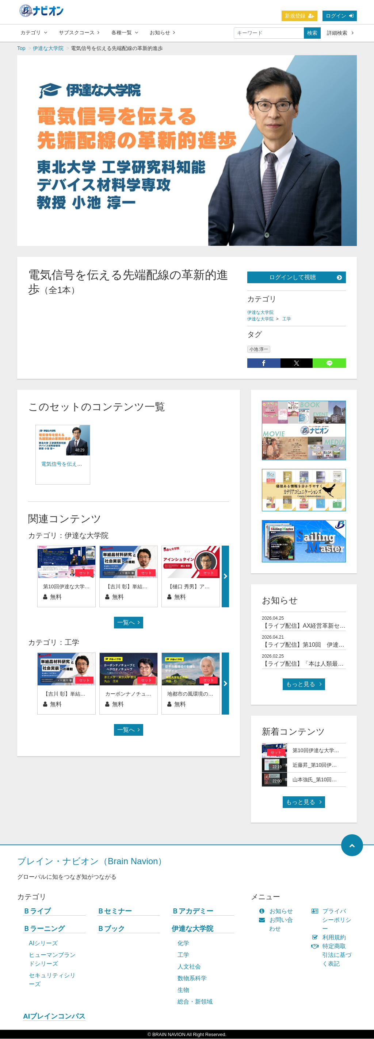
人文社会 (189, 967)
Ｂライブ (37, 911)
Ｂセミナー (114, 911)
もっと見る (304, 684)
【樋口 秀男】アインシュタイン (203, 587)
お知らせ (162, 32)
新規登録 (299, 16)
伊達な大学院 (48, 48)
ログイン (340, 16)
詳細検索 (340, 33)
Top (21, 48)
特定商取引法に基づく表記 (333, 955)
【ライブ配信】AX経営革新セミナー (309, 626)
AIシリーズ (43, 943)
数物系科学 (192, 978)
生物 (183, 990)
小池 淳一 (258, 349)
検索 (312, 33)
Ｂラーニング (44, 929)
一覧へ (128, 623)
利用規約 (330, 938)
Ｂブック (111, 929)
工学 (286, 319)
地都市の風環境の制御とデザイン (205, 694)
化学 (183, 943)
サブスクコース (79, 32)
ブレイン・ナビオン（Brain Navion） (92, 861)
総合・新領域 (195, 1002)
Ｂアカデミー (192, 911)
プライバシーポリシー (333, 920)
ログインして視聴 (305, 277)
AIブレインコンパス (54, 1016)
